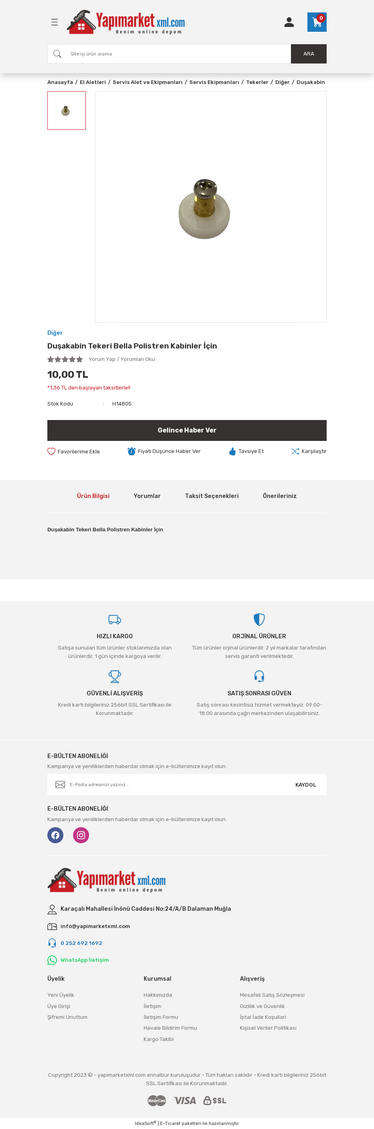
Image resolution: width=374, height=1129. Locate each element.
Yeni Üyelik (60, 995)
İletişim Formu (161, 1017)
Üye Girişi (58, 1006)
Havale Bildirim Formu (170, 1028)
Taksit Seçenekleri (212, 496)
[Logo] (126, 22)
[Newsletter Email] (187, 784)
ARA (308, 54)
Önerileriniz (280, 496)
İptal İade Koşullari (263, 1017)
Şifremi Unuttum (67, 1017)
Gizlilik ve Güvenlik (262, 1006)
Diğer (55, 333)
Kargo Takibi (159, 1039)
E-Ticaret (170, 1123)
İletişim (152, 1006)
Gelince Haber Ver (187, 430)
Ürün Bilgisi (93, 496)
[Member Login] (289, 22)
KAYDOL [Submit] (305, 785)
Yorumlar (147, 496)
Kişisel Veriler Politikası (268, 1028)
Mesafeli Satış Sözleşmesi (272, 995)
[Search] (187, 54)
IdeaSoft (145, 1123)
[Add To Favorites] (73, 451)
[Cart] (317, 22)
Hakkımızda (158, 995)
